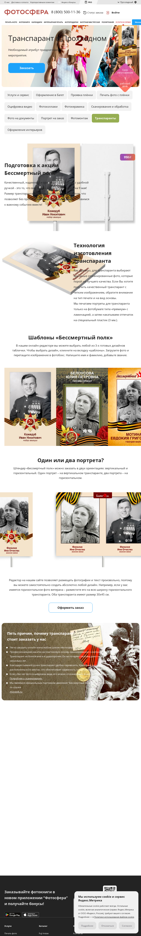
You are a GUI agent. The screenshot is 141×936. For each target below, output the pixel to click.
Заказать (26, 70)
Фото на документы (21, 120)
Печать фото (11, 23)
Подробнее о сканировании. (26, 680)
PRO (90, 2)
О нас (7, 2)
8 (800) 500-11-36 (65, 12)
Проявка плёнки (82, 97)
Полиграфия (108, 23)
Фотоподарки (71, 23)
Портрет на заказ (52, 120)
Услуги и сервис (123, 23)
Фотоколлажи (48, 109)
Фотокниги (24, 23)
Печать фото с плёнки (114, 97)
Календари (37, 23)
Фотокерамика (74, 109)
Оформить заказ (70, 610)
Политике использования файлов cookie (114, 917)
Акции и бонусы (69, 2)
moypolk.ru (16, 694)
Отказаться (107, 925)
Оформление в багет (50, 97)
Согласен (127, 925)
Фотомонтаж (79, 120)
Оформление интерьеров (25, 132)
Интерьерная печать (53, 23)
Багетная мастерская (90, 23)
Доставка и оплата (19, 2)
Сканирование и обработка (109, 109)
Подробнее (87, 925)
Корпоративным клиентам (42, 2)
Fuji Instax (44, 933)
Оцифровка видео (20, 109)
